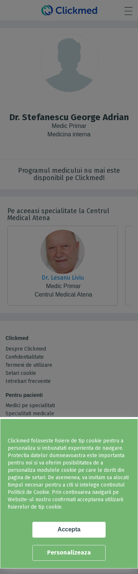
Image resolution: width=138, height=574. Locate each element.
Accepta (68, 529)
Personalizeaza (69, 552)
